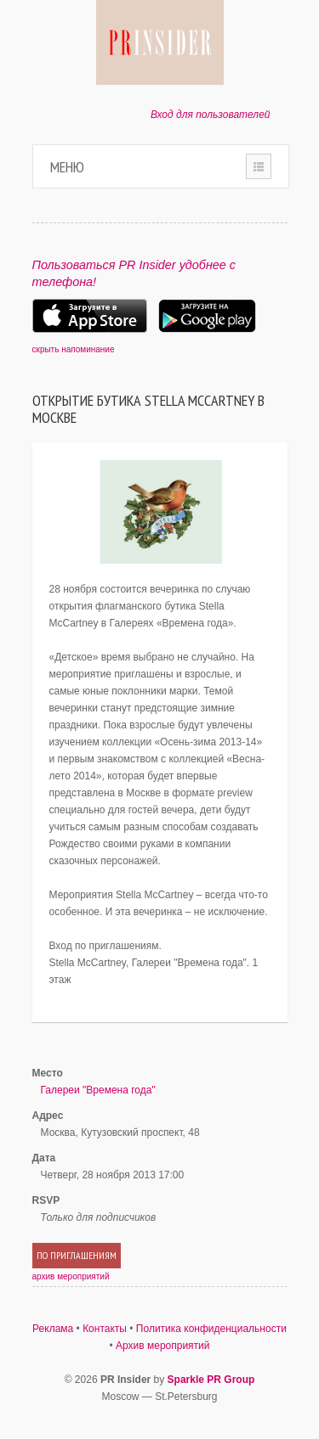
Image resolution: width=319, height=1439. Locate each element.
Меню (67, 167)
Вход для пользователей (211, 115)
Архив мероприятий (163, 1346)
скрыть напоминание (73, 349)
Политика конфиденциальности (211, 1329)
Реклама (52, 1329)
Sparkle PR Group (211, 1380)
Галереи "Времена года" (98, 1090)
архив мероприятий (71, 1276)
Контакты (105, 1329)
